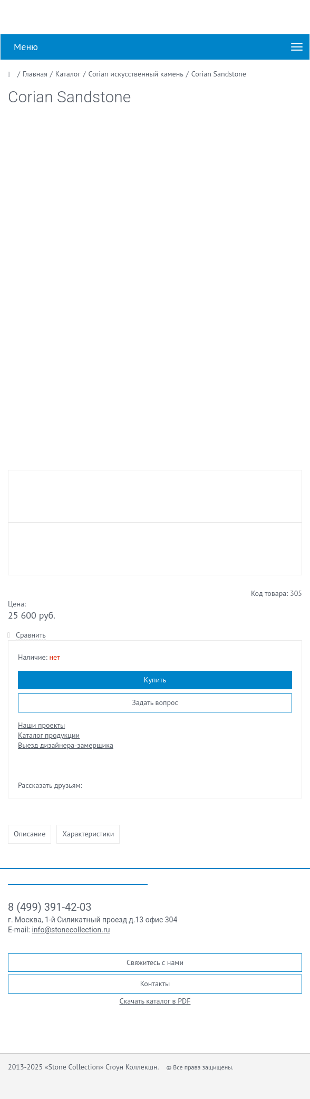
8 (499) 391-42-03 (49, 907)
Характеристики (88, 833)
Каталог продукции (49, 735)
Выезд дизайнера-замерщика (65, 745)
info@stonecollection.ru (71, 930)
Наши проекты (41, 725)
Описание (29, 833)
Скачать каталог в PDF (155, 1001)
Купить (155, 680)
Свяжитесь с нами (155, 962)
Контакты (155, 983)
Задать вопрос (155, 702)
